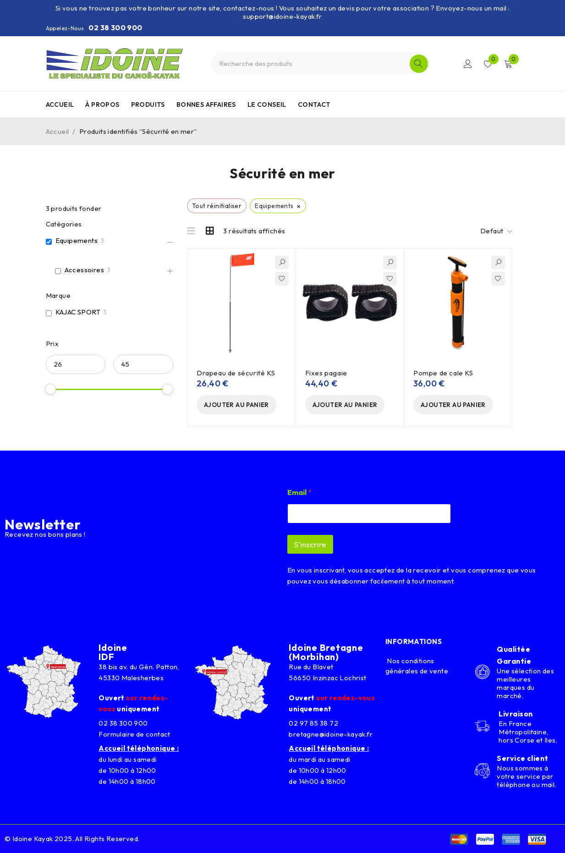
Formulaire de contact (134, 734)
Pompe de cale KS (443, 373)
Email (299, 492)
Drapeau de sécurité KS (236, 373)
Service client (522, 758)
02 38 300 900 (115, 27)
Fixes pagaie (326, 373)
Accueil (57, 131)
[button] (236, 404)
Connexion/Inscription (468, 64)
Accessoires (84, 269)
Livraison (515, 713)
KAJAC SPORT (77, 312)
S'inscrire (310, 544)
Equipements (76, 240)
